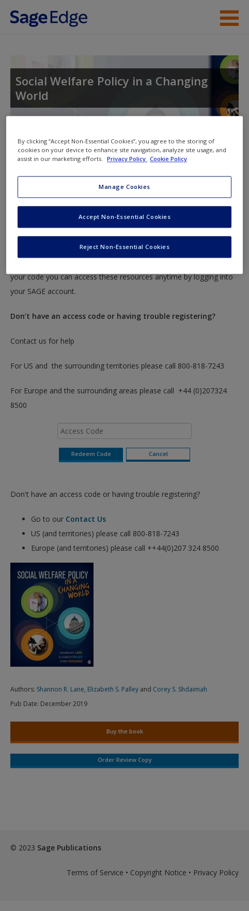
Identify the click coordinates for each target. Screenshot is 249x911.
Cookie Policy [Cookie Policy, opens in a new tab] (168, 159)
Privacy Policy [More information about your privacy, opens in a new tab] (127, 159)
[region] (124, 195)
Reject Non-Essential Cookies (125, 247)
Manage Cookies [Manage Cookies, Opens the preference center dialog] (124, 187)
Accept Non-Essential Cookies (125, 217)
